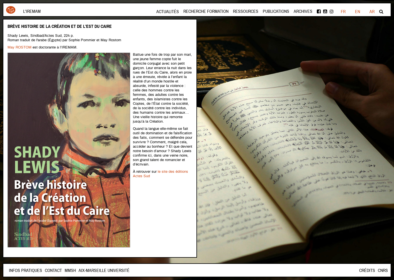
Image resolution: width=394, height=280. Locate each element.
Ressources (245, 11)
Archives (303, 11)
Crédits (367, 270)
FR (343, 11)
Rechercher (381, 11)
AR (371, 11)
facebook (319, 11)
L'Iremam (32, 11)
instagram (332, 11)
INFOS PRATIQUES (25, 270)
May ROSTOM (19, 47)
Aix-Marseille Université (104, 270)
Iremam (10, 10)
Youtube (325, 11)
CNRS (383, 270)
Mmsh (70, 270)
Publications (276, 11)
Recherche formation (205, 11)
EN (357, 11)
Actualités (167, 11)
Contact (53, 270)
